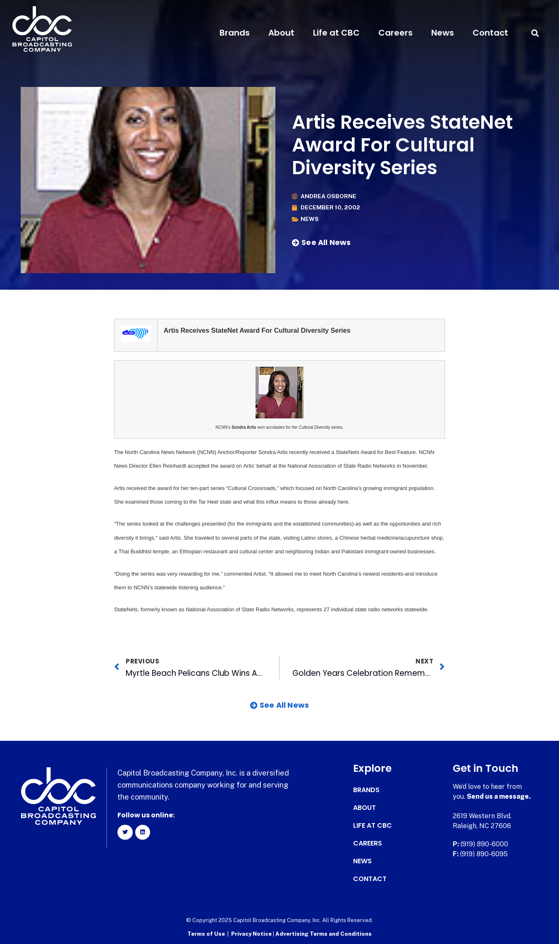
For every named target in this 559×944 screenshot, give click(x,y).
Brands (235, 32)
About (281, 32)
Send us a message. (499, 796)
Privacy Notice (252, 934)
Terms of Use (206, 934)
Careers (395, 32)
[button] (535, 33)
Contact (490, 32)
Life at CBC (336, 32)
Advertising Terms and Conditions (323, 934)
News (442, 32)
